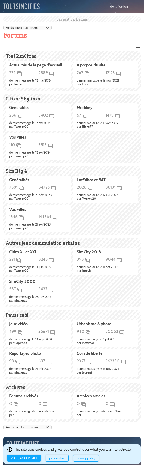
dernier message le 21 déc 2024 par (30, 370)
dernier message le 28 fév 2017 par (30, 298)
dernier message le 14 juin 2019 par (30, 269)
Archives (15, 387)
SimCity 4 (16, 171)
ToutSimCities (21, 56)
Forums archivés (23, 396)
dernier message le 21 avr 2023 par (30, 226)
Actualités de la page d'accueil (35, 65)
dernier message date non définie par (32, 413)
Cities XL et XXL (23, 252)
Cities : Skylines (23, 98)
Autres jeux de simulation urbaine (43, 243)
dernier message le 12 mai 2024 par (30, 82)
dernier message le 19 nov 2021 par (98, 82)
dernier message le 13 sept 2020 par (31, 341)
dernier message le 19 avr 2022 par (97, 125)
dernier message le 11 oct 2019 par (97, 269)
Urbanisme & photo (94, 324)
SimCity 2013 (89, 252)
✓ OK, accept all (24, 458)
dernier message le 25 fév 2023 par (30, 197)
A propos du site (91, 65)
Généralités (19, 108)
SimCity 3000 (22, 282)
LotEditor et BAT (91, 180)
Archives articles (91, 396)
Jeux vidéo (18, 324)
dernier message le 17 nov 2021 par (98, 370)
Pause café (17, 315)
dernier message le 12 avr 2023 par (97, 197)
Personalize (57, 458)
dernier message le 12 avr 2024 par (30, 125)
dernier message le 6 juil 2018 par (97, 341)
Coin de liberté (89, 354)
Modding (84, 108)
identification (119, 6)
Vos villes (17, 137)
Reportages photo (25, 354)
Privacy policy (86, 458)
